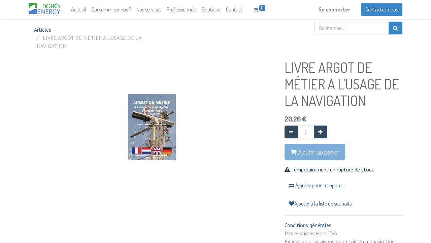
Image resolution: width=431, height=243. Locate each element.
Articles (42, 29)
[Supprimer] (291, 132)
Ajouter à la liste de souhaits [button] (320, 203)
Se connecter (334, 9)
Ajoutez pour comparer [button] (316, 185)
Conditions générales (308, 225)
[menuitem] (78, 9)
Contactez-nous (381, 9)
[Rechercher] (395, 28)
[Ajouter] (320, 132)
